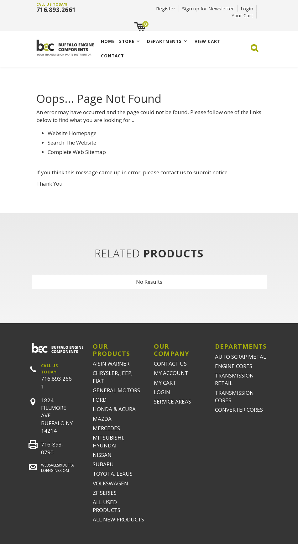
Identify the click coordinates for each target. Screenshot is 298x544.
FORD (100, 399)
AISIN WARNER (111, 363)
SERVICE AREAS (172, 401)
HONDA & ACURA (114, 409)
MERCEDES (106, 428)
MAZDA (102, 418)
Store (126, 41)
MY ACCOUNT (171, 373)
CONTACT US (170, 363)
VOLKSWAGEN (110, 483)
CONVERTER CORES (239, 409)
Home (108, 41)
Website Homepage (72, 133)
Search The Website (72, 142)
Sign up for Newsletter (208, 8)
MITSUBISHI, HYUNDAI (108, 441)
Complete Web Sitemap (77, 152)
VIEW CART (207, 41)
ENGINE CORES (233, 366)
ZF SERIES (105, 492)
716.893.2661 (56, 10)
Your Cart (242, 15)
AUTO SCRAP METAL (240, 356)
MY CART (165, 382)
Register (165, 8)
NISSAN (102, 454)
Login (247, 8)
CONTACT (112, 56)
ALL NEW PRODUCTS (118, 519)
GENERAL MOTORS (116, 390)
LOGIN (162, 392)
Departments (164, 41)
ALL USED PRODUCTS (106, 506)
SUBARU (103, 464)
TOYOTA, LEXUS (113, 473)
